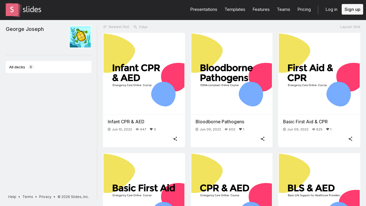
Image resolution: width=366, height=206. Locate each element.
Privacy (45, 197)
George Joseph (25, 29)
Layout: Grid (350, 27)
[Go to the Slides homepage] (12, 9)
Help (12, 197)
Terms (27, 197)
